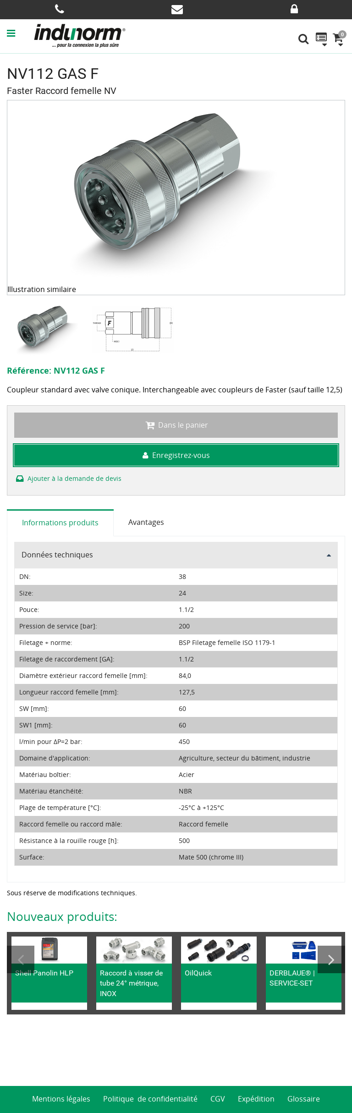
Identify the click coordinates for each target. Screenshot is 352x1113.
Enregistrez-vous (176, 455)
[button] (20, 33)
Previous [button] (20, 959)
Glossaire (303, 1099)
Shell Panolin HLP (44, 973)
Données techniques (57, 555)
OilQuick (198, 973)
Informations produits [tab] (60, 523)
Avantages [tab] (146, 522)
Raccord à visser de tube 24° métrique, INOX (131, 983)
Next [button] (331, 959)
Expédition (256, 1099)
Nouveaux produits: (62, 916)
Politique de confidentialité (150, 1099)
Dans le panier (176, 425)
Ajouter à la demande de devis (67, 478)
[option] (49, 329)
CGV (217, 1099)
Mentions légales (61, 1099)
